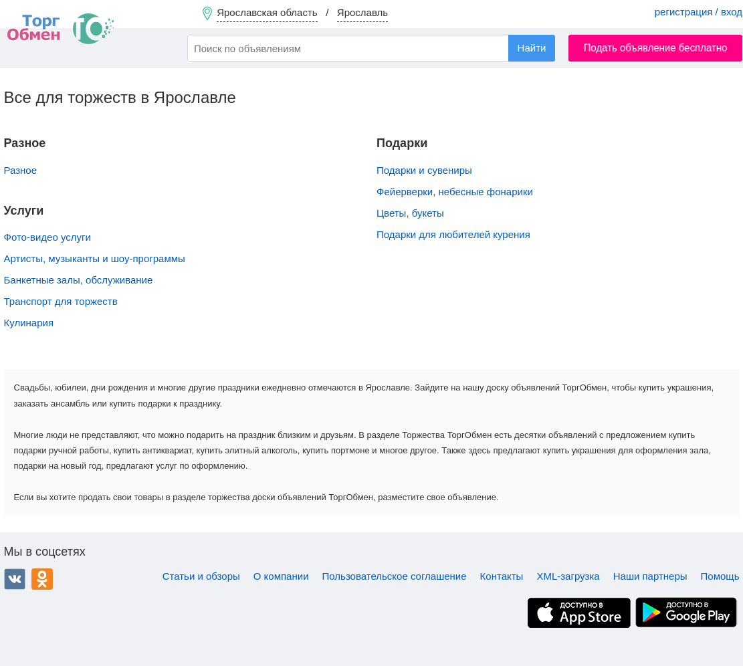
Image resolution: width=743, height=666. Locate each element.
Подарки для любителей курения (453, 234)
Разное (20, 170)
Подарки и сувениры (424, 170)
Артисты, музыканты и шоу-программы (94, 258)
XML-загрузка (567, 576)
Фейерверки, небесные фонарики (455, 191)
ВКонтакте (14, 579)
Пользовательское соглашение (394, 576)
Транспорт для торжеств (61, 301)
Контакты (502, 576)
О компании (281, 576)
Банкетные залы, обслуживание (78, 280)
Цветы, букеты (410, 213)
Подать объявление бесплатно (656, 47)
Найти (532, 47)
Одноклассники (42, 579)
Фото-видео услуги (47, 237)
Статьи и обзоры (201, 576)
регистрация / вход (698, 11)
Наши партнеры (650, 576)
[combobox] (371, 48)
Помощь (720, 576)
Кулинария (29, 322)
